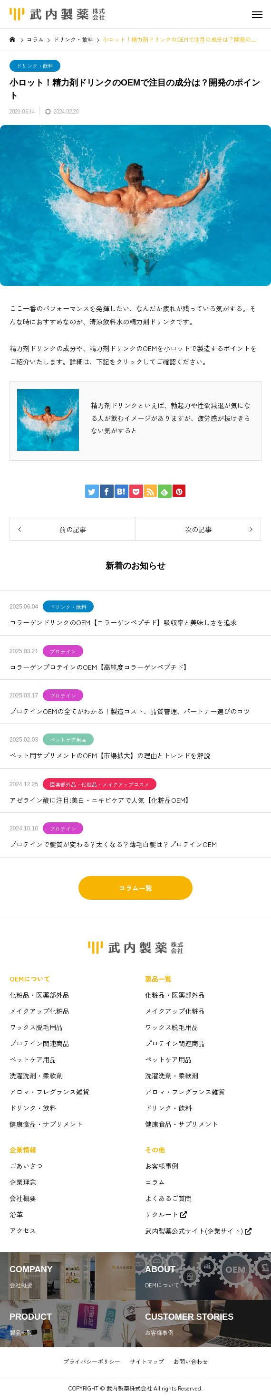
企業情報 (23, 1149)
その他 (155, 1149)
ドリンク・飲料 (35, 65)
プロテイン (63, 651)
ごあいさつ (26, 1166)
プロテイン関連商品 (39, 1043)
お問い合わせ (191, 1361)
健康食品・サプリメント (46, 1124)
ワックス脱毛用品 (36, 1027)
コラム (155, 1182)
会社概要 (23, 1198)
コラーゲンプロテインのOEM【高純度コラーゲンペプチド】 (100, 667)
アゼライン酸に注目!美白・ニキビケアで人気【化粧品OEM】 (101, 800)
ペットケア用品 (68, 739)
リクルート (161, 1214)
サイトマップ (147, 1361)
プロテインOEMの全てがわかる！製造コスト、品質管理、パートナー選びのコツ (130, 711)
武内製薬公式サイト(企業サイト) (194, 1231)
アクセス (23, 1230)
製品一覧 (158, 978)
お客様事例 (161, 1166)
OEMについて (30, 978)
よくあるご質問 (168, 1198)
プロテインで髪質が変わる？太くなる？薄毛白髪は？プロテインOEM (113, 844)
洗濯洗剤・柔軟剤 (36, 1075)
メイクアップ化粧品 (39, 1011)
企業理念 (23, 1182)
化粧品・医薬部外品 (39, 995)
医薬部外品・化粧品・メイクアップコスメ (99, 784)
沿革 (16, 1214)
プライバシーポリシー (91, 1361)
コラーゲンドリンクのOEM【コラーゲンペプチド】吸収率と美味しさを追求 (123, 622)
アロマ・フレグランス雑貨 (49, 1091)
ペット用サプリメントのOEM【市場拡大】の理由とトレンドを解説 (110, 755)
